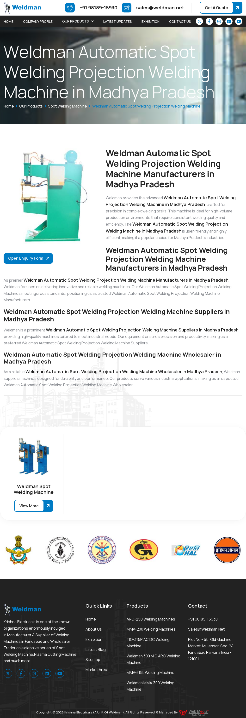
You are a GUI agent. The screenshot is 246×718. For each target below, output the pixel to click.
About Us (94, 629)
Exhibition (150, 21)
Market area (96, 669)
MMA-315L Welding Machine (150, 672)
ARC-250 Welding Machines (151, 619)
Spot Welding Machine (67, 106)
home (9, 106)
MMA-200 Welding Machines (151, 629)
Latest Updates (117, 21)
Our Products (75, 21)
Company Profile (38, 21)
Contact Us (180, 21)
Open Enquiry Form (25, 258)
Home (8, 21)
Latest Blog (96, 649)
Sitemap (93, 659)
